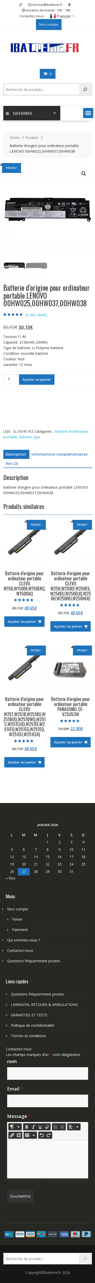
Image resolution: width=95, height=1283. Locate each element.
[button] (88, 113)
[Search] (85, 89)
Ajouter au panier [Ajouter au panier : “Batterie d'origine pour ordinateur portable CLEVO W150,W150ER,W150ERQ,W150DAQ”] (22, 621)
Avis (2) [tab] (12, 463)
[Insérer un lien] (11, 1135)
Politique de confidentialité (32, 1025)
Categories (19, 113)
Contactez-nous (32, 16)
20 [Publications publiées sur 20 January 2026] (24, 864)
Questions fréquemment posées (33, 960)
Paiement (20, 929)
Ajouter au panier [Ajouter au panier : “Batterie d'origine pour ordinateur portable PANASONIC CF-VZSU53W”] (68, 742)
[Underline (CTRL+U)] (40, 1126)
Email (15, 1089)
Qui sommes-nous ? (23, 940)
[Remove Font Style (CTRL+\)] (47, 1126)
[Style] (15, 1126)
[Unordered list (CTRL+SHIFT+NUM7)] (55, 1126)
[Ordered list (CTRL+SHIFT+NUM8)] (62, 1126)
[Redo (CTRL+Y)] (48, 1135)
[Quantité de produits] (10, 379)
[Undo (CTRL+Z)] (41, 1135)
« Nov (10, 878)
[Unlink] (18, 1135)
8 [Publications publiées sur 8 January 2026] (48, 849)
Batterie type (29, 437)
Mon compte (48, 24)
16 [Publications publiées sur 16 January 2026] (60, 856)
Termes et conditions (28, 1035)
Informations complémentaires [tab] (59, 454)
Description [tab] (16, 454)
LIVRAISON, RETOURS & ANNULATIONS (44, 1004)
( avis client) (36, 314)
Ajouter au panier (37, 379)
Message (19, 1116)
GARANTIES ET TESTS (29, 1015)
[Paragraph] (74, 1126)
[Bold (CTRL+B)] (26, 1126)
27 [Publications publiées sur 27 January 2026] (24, 871)
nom (12, 1061)
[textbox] (47, 1159)
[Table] (30, 1135)
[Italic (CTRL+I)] (33, 1126)
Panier (17, 919)
